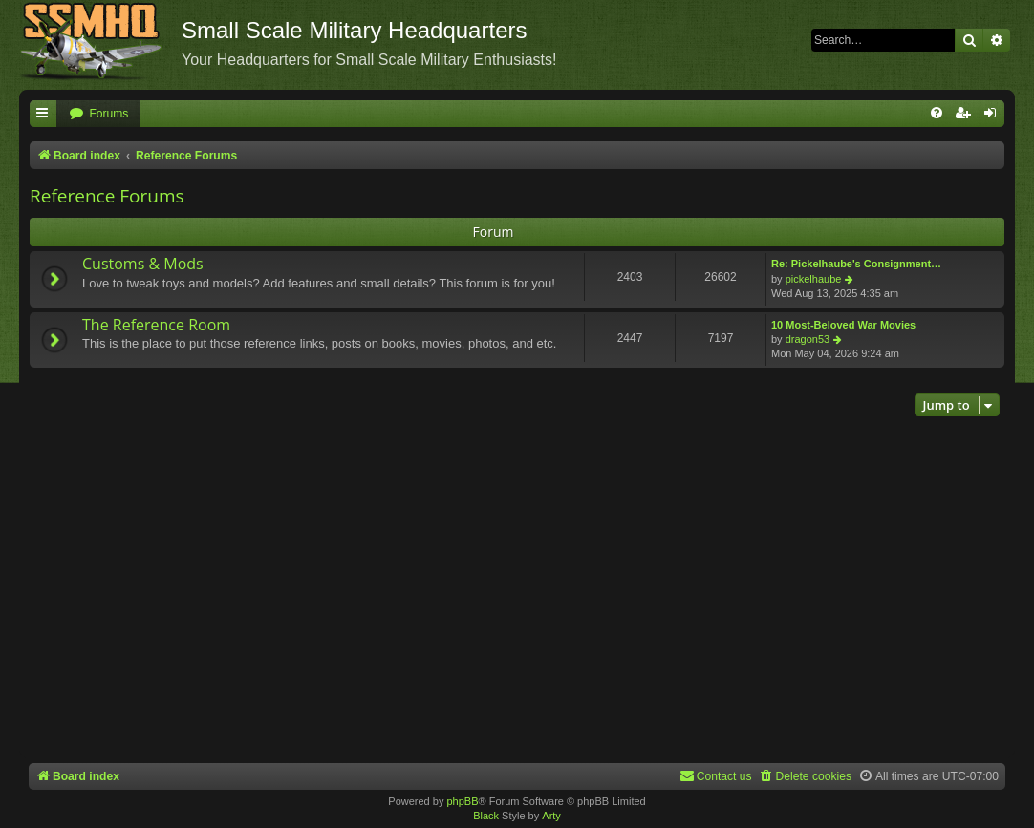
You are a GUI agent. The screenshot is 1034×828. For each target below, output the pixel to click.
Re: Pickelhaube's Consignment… (856, 263)
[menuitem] (98, 114)
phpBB (462, 801)
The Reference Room (156, 324)
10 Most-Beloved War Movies (843, 324)
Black (486, 815)
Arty (551, 815)
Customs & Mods (143, 263)
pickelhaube (814, 279)
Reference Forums (107, 195)
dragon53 (808, 339)
